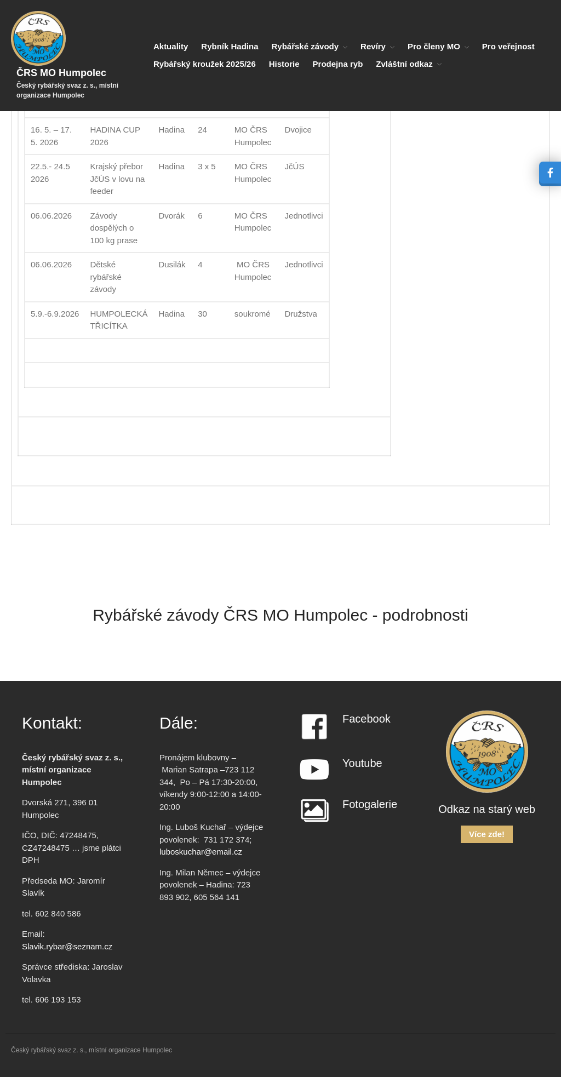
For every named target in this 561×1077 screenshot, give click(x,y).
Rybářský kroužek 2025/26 (204, 63)
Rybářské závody (305, 46)
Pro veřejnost (508, 46)
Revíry (373, 46)
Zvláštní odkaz (404, 63)
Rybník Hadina (229, 46)
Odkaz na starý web (486, 809)
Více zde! (487, 834)
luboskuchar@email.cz (200, 851)
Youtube (362, 763)
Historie (284, 63)
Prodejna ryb (338, 63)
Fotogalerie (369, 804)
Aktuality (170, 46)
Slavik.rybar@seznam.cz (67, 946)
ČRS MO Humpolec (61, 72)
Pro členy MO (434, 46)
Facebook (366, 719)
